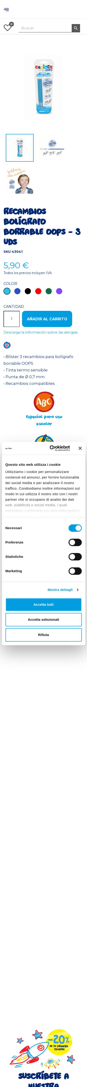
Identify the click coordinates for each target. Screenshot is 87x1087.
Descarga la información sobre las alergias (40, 332)
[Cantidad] (11, 319)
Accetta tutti (43, 604)
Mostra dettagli (60, 590)
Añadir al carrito (47, 319)
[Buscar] (49, 28)
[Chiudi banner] (80, 448)
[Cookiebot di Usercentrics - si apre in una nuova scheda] (52, 448)
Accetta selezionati (43, 619)
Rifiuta (43, 635)
